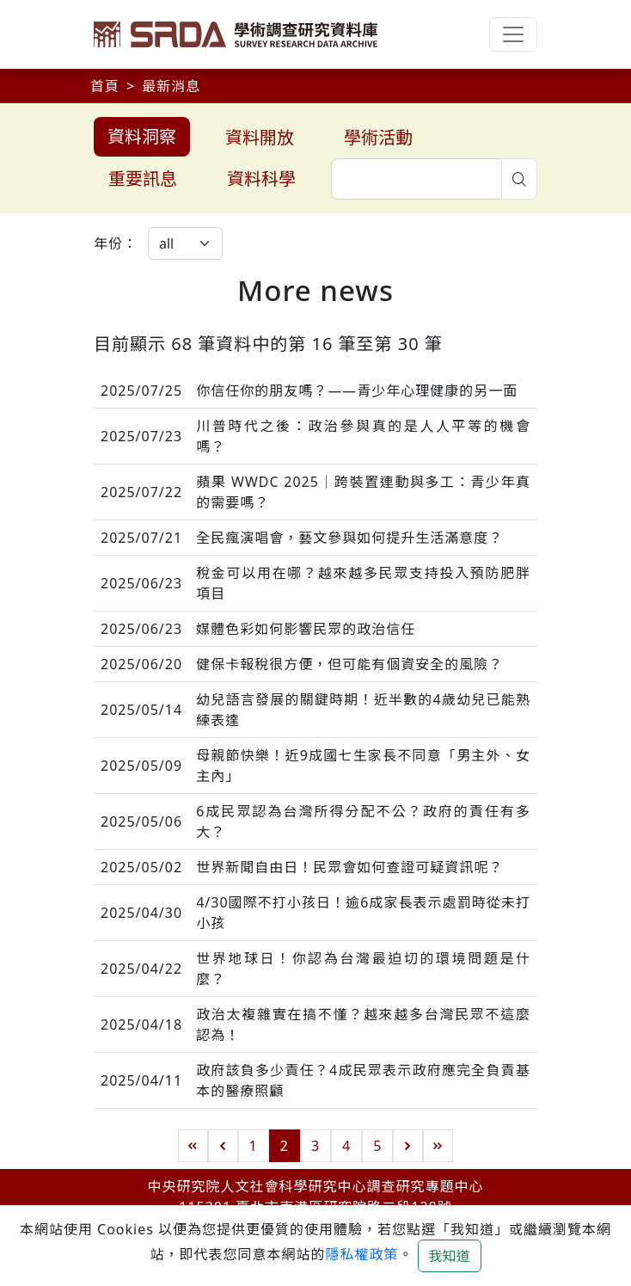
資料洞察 (141, 136)
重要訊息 (142, 178)
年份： (116, 243)
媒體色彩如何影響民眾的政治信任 (305, 628)
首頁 (104, 86)
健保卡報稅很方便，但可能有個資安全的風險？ (349, 664)
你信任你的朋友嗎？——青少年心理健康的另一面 (357, 390)
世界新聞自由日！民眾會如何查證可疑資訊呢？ (349, 867)
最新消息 (171, 86)
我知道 (449, 1255)
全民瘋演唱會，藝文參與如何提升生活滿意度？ (349, 537)
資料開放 (259, 137)
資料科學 (261, 178)
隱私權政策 (361, 1254)
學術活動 (378, 137)
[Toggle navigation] (513, 34)
